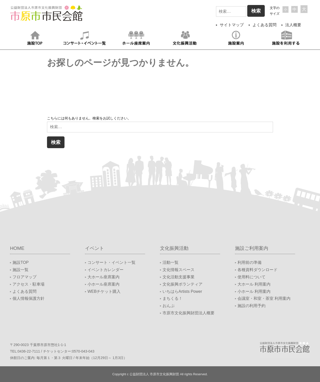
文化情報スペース (178, 270)
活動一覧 (170, 262)
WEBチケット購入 (104, 291)
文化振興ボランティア (182, 284)
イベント (94, 248)
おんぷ (168, 306)
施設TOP (20, 262)
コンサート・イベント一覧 (112, 262)
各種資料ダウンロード (258, 270)
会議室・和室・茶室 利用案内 (264, 298)
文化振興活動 (174, 248)
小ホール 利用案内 (254, 291)
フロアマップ (24, 277)
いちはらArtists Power (182, 291)
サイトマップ (232, 25)
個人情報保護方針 (28, 298)
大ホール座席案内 (104, 277)
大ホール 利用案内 (254, 284)
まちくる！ (172, 298)
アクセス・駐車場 (28, 284)
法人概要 (293, 25)
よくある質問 (264, 25)
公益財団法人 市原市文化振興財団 (154, 374)
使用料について (252, 277)
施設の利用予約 (252, 306)
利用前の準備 (250, 262)
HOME (17, 248)
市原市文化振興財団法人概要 (188, 313)
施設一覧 (20, 270)
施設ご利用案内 (251, 248)
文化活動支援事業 (178, 277)
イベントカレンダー (106, 270)
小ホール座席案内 (104, 284)
